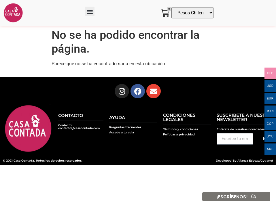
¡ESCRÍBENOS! (231, 197)
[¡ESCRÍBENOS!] (253, 196)
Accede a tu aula (121, 132)
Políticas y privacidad (179, 134)
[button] (89, 11)
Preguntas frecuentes (125, 127)
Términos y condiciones (180, 129)
